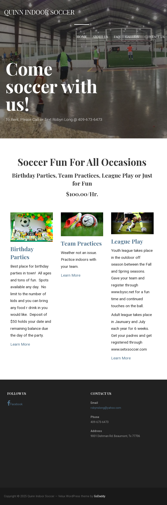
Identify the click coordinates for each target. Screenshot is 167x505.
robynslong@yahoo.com (106, 407)
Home (82, 37)
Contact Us (155, 37)
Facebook (15, 403)
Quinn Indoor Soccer (39, 12)
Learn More (20, 344)
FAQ (117, 37)
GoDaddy (99, 496)
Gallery (132, 37)
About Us (100, 37)
